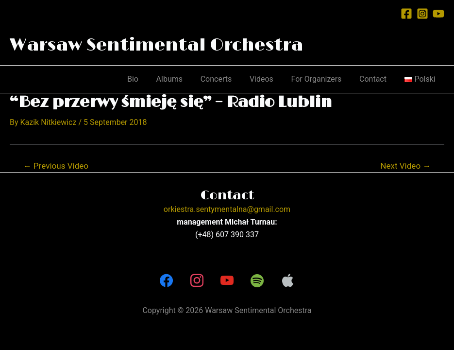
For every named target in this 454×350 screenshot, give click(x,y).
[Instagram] (422, 13)
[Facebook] (406, 13)
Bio (147, 79)
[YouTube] (438, 13)
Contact (376, 79)
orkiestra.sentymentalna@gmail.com (227, 209)
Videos (269, 79)
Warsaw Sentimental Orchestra (156, 45)
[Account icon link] (386, 13)
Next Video (405, 166)
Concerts (226, 79)
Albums (181, 79)
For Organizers (322, 79)
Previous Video (56, 166)
